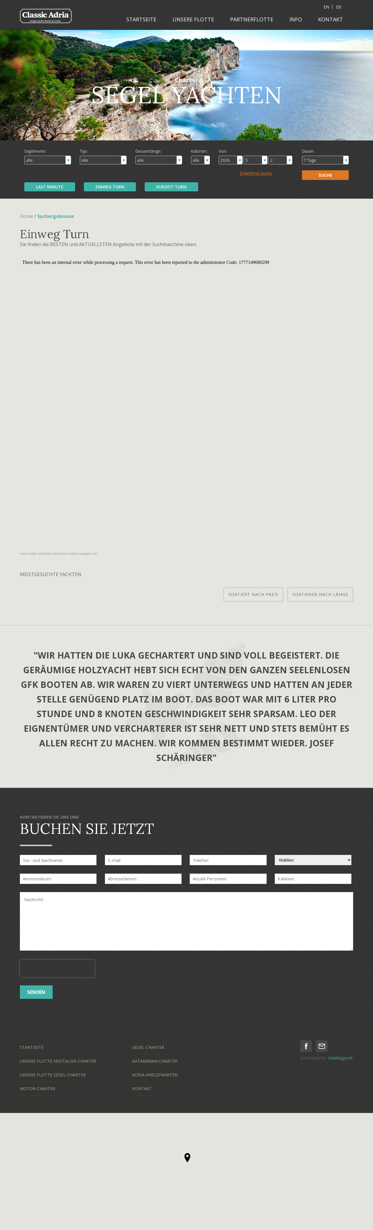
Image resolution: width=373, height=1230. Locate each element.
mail (322, 1046)
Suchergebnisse (55, 216)
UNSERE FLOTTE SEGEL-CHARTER (53, 1075)
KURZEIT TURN (171, 187)
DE (338, 7)
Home (26, 216)
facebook (306, 1046)
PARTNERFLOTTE (251, 19)
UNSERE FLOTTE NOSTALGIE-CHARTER (58, 1061)
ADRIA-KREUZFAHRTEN (155, 1075)
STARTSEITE (141, 19)
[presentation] (57, 968)
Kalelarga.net (340, 1058)
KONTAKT (330, 19)
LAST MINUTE (49, 187)
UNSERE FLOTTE (193, 19)
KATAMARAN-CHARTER (154, 1061)
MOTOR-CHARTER (37, 1088)
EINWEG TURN (110, 187)
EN (326, 7)
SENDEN (36, 992)
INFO (295, 19)
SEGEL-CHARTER (148, 1047)
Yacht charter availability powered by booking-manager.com (58, 553)
